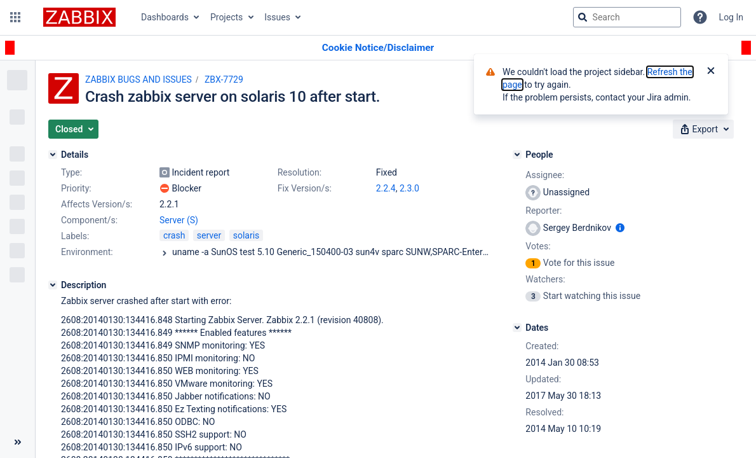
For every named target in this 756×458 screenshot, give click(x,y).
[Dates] (517, 327)
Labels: (75, 236)
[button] (15, 17)
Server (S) (178, 220)
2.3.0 (409, 188)
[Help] (700, 17)
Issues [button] (277, 17)
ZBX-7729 (224, 79)
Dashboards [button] (165, 17)
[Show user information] (620, 228)
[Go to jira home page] (79, 17)
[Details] (52, 154)
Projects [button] (226, 17)
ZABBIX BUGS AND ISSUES (138, 79)
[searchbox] (627, 17)
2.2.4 (386, 188)
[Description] (52, 285)
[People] (517, 154)
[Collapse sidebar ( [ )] (17, 442)
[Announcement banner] (378, 48)
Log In (731, 17)
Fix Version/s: (305, 188)
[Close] (711, 72)
